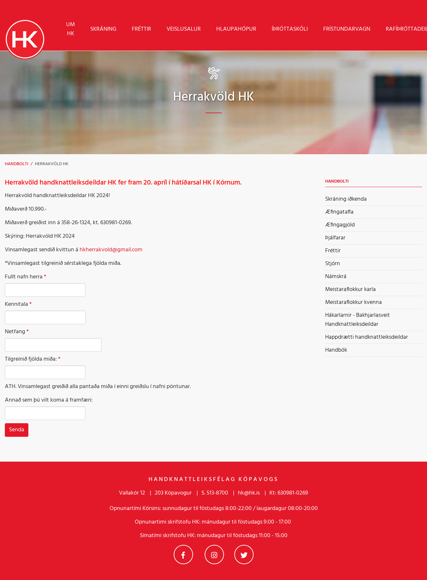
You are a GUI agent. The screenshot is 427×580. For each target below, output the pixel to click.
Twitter (244, 554)
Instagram (214, 554)
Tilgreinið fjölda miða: (31, 359)
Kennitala (16, 304)
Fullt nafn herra (24, 277)
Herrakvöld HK (51, 164)
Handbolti (16, 164)
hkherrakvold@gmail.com (111, 250)
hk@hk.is (249, 493)
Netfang (15, 331)
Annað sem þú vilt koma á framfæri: (48, 400)
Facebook (183, 554)
